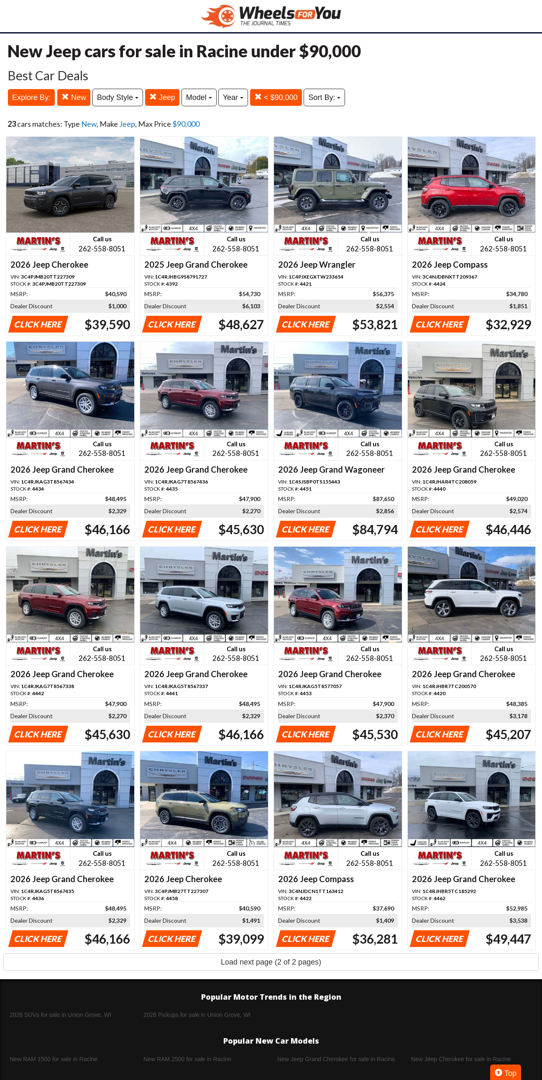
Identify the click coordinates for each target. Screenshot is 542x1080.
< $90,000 (276, 97)
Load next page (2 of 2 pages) (271, 962)
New (73, 97)
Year (233, 97)
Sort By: (324, 97)
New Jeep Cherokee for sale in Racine (461, 1059)
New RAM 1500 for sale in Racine (53, 1059)
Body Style (117, 97)
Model (199, 97)
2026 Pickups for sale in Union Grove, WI (197, 1014)
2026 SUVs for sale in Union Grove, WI (60, 1014)
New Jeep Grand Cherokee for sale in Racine (336, 1059)
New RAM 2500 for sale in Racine (187, 1059)
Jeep (162, 97)
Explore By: (31, 97)
